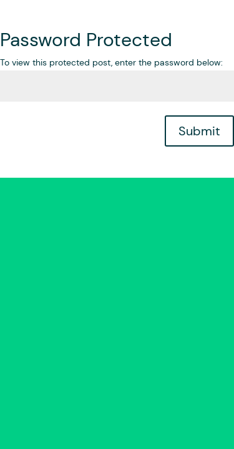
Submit (199, 131)
